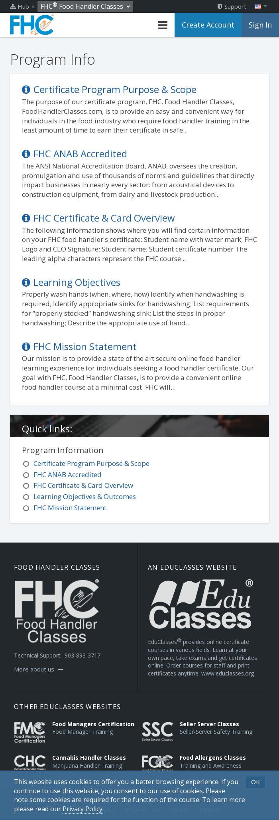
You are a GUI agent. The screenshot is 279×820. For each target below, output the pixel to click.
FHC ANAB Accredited (74, 153)
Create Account (208, 25)
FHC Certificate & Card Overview (98, 217)
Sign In (260, 25)
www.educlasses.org (227, 673)
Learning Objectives (71, 282)
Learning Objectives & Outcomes (84, 496)
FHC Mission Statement (79, 346)
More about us (38, 669)
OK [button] (255, 782)
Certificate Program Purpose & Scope (109, 89)
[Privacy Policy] (82, 809)
